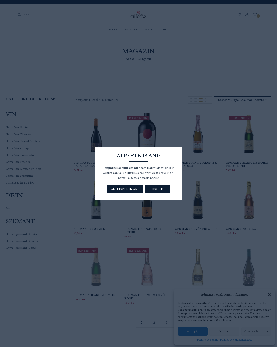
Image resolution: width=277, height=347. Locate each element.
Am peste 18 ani (125, 189)
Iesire (157, 189)
